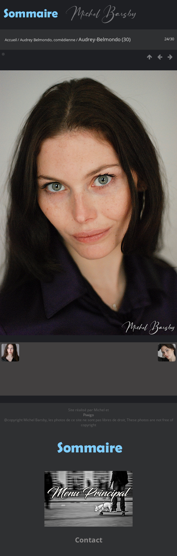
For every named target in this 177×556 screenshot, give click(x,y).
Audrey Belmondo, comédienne (47, 39)
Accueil (11, 39)
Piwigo (88, 414)
